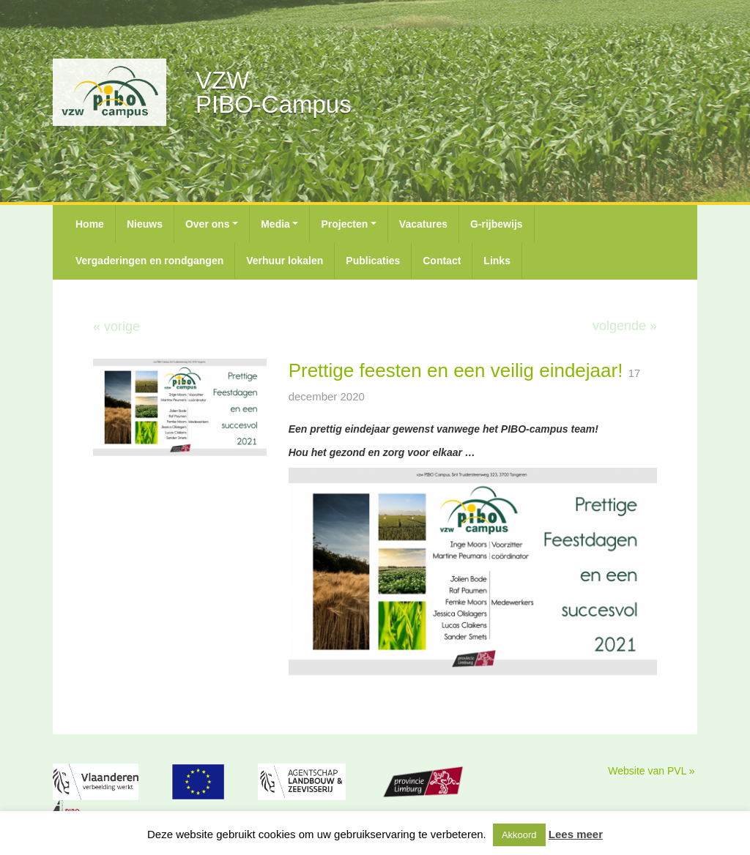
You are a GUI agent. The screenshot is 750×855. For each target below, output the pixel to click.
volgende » (625, 325)
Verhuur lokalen (284, 260)
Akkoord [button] (519, 834)
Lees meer (576, 834)
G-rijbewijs (496, 224)
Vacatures (423, 224)
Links (496, 260)
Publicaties (373, 260)
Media (275, 224)
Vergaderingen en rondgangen (149, 260)
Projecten (344, 224)
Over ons (207, 224)
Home (89, 224)
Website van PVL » (651, 771)
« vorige (116, 326)
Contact (442, 260)
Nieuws (145, 224)
